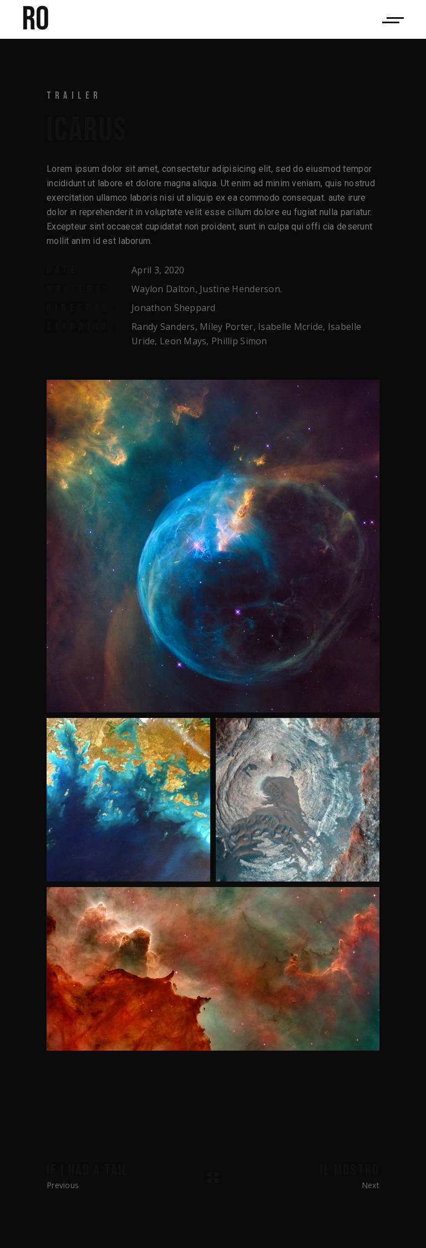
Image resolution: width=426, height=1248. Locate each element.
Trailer (74, 95)
